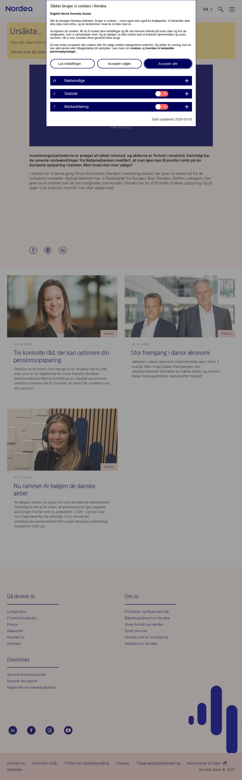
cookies (135, 48)
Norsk (65, 13)
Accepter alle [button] (168, 64)
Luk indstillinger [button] (69, 64)
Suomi (86, 13)
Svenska (76, 13)
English (55, 13)
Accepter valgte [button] (119, 64)
